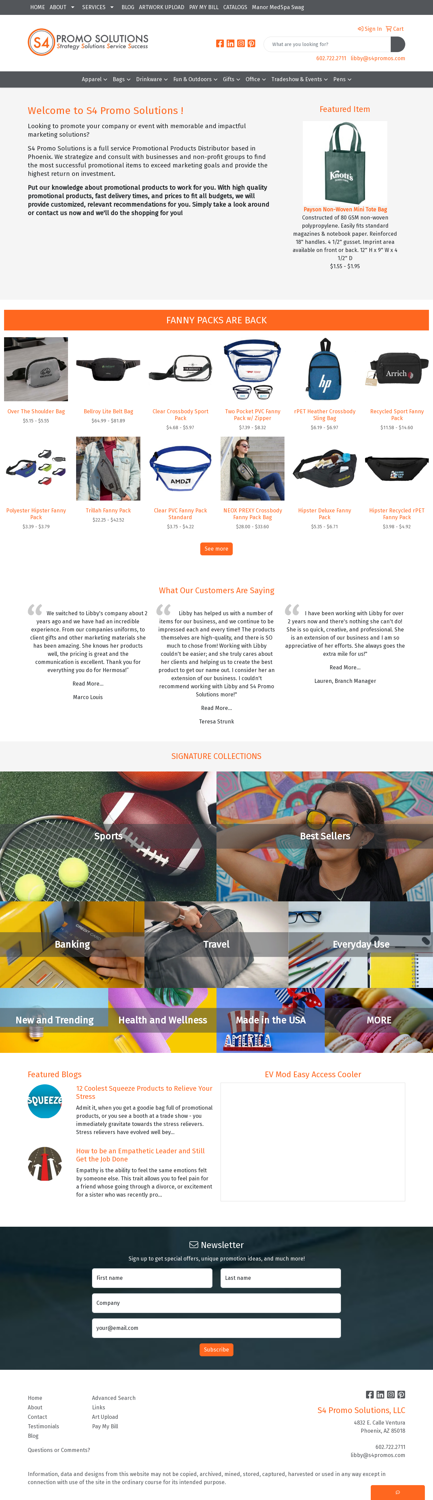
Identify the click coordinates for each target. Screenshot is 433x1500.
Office (253, 79)
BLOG (127, 7)
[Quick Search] (327, 44)
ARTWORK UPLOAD (161, 7)
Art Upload (105, 1417)
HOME (37, 7)
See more (216, 549)
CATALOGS (235, 7)
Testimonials (43, 1426)
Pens (339, 79)
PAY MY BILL (204, 7)
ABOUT (58, 7)
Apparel (91, 79)
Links (98, 1407)
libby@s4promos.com (378, 58)
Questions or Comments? (59, 1450)
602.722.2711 (331, 58)
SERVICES (94, 7)
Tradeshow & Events (296, 79)
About (35, 1407)
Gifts (228, 79)
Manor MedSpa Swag (278, 7)
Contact (37, 1417)
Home (35, 1398)
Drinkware (149, 79)
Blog (33, 1436)
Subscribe (216, 1349)
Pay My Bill (105, 1426)
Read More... (88, 683)
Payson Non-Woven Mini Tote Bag (345, 209)
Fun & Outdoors (192, 79)
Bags (119, 79)
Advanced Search (114, 1398)
